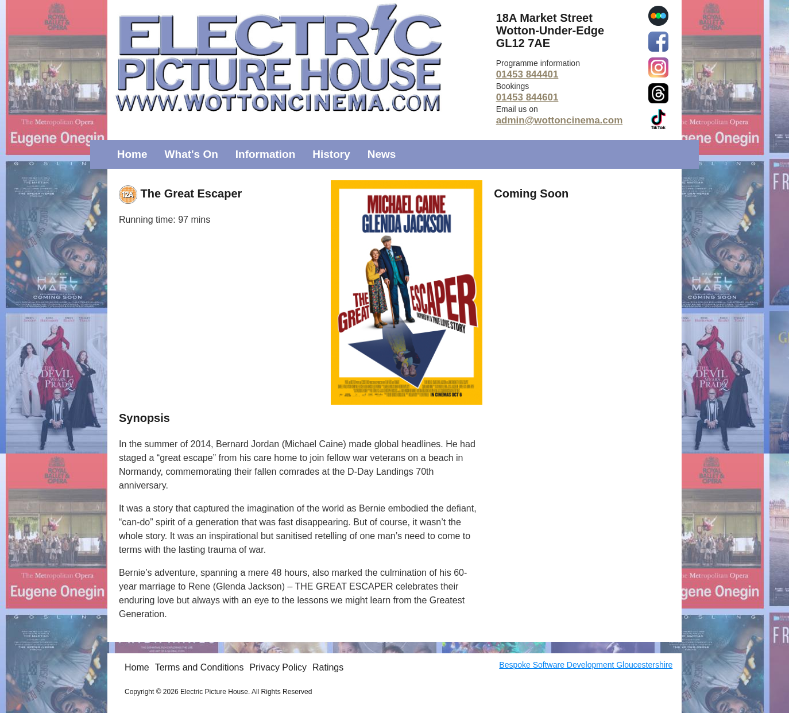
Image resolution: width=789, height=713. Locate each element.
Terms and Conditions (199, 667)
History (331, 154)
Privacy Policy (278, 667)
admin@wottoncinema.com (559, 120)
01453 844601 (527, 97)
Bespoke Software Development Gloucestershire (585, 664)
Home (132, 154)
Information (265, 154)
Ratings (327, 667)
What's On (191, 154)
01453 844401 (527, 74)
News (382, 154)
